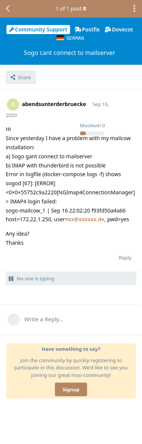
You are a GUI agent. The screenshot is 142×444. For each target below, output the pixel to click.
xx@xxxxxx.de (86, 218)
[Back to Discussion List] (7, 8)
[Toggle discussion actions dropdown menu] (134, 8)
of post (71, 8)
